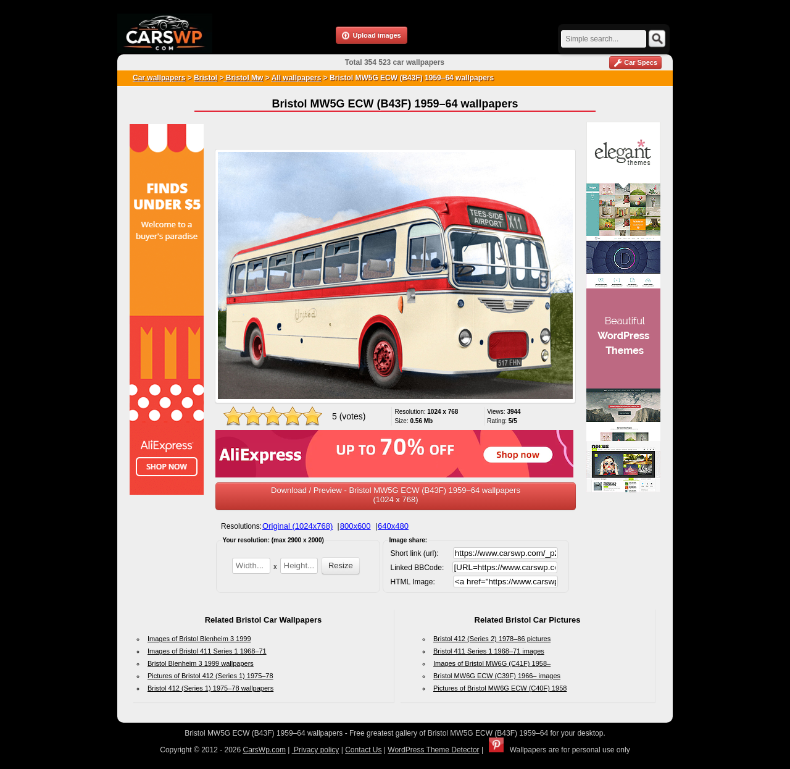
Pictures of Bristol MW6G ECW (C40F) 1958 (500, 688)
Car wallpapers (159, 78)
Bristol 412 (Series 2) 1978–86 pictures (492, 638)
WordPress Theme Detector (433, 750)
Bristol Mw (243, 78)
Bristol (205, 78)
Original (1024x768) (297, 526)
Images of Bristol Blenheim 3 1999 (199, 638)
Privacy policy (315, 750)
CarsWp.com (264, 750)
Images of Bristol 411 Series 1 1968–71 (207, 651)
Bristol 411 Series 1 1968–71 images (488, 651)
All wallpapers (297, 78)
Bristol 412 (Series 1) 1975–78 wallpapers (210, 688)
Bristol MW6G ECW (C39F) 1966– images (496, 675)
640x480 (393, 526)
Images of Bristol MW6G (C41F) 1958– (492, 663)
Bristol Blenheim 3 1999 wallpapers (201, 663)
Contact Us (363, 750)
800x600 (355, 526)
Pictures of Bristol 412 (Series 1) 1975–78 (210, 675)
